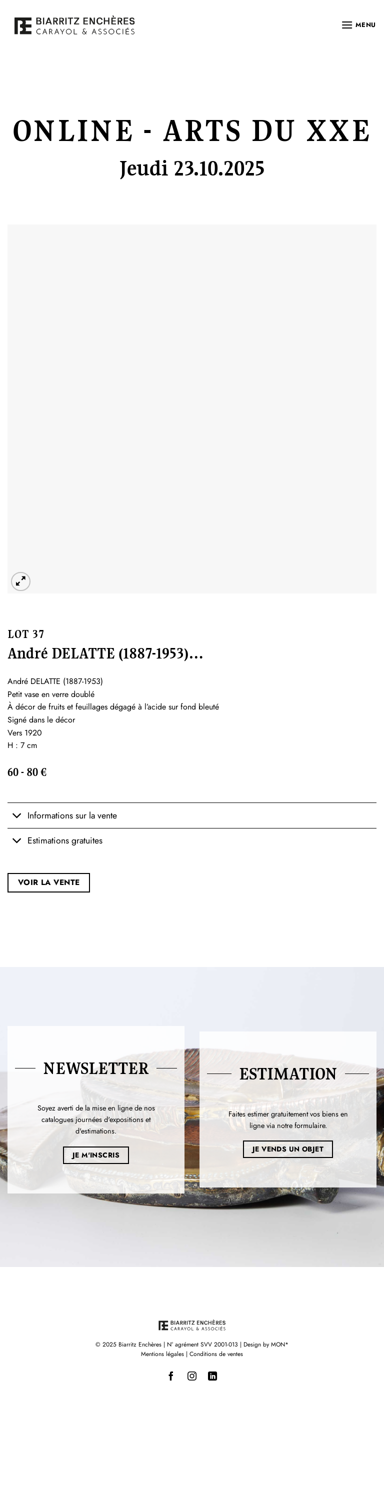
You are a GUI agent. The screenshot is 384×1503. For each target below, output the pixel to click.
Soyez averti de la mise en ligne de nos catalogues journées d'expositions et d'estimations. (96, 1119)
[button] (358, 24)
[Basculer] (17, 817)
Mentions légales (162, 1354)
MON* (279, 1344)
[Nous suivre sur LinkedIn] (212, 1376)
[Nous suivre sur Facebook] (171, 1376)
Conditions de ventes (216, 1354)
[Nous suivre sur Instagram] (192, 1376)
